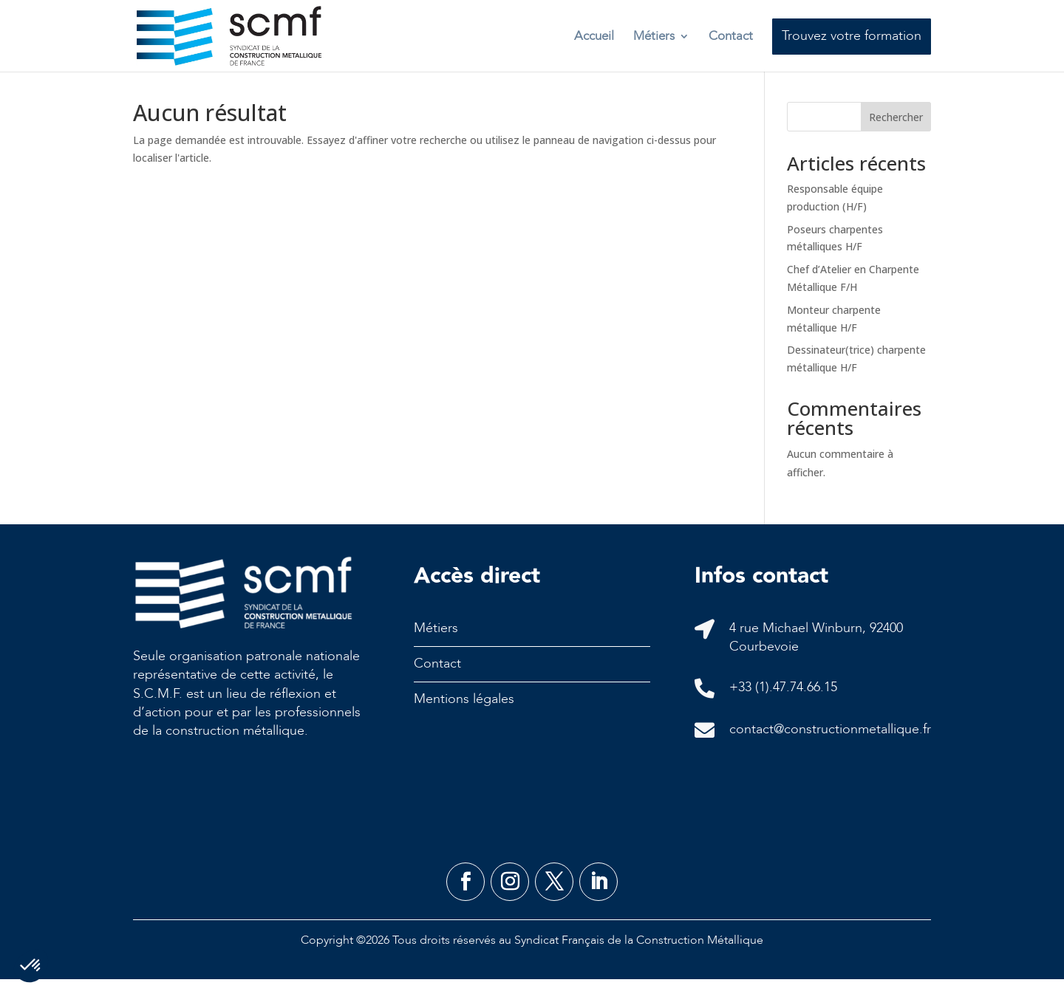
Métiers (654, 35)
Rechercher (896, 129)
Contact (731, 35)
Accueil (594, 35)
